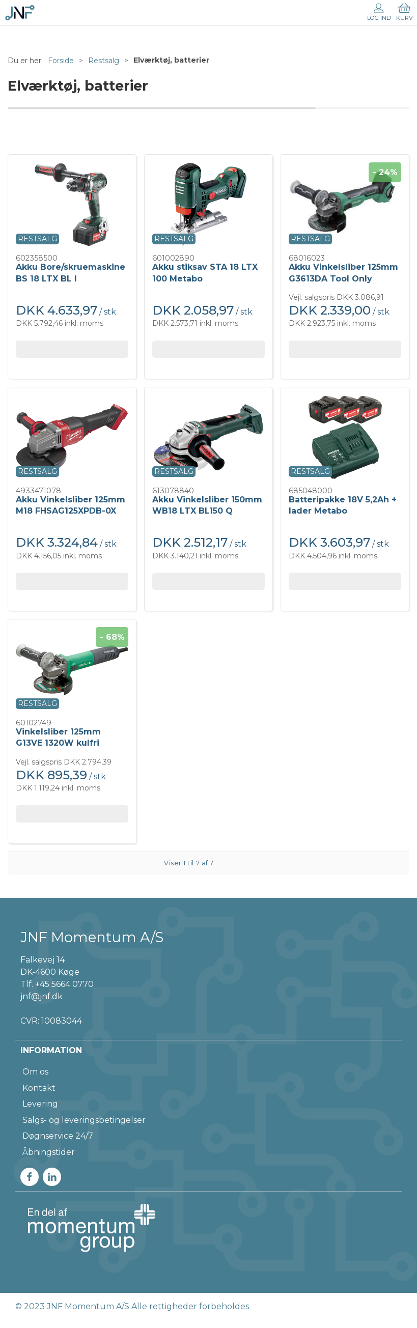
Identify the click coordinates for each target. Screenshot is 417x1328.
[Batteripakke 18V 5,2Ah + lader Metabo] (345, 437)
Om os (35, 1072)
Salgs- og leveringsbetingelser (84, 1120)
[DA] (20, 12)
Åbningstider (48, 1152)
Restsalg (103, 60)
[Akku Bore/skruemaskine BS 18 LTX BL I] (72, 204)
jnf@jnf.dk (41, 996)
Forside (61, 60)
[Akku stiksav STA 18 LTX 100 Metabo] (208, 204)
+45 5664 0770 (64, 984)
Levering (40, 1104)
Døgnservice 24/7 (57, 1136)
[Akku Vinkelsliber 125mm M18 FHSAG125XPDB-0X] (72, 437)
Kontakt (38, 1088)
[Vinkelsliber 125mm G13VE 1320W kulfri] (72, 669)
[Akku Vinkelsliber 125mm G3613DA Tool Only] (345, 204)
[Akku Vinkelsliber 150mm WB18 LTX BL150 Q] (208, 437)
